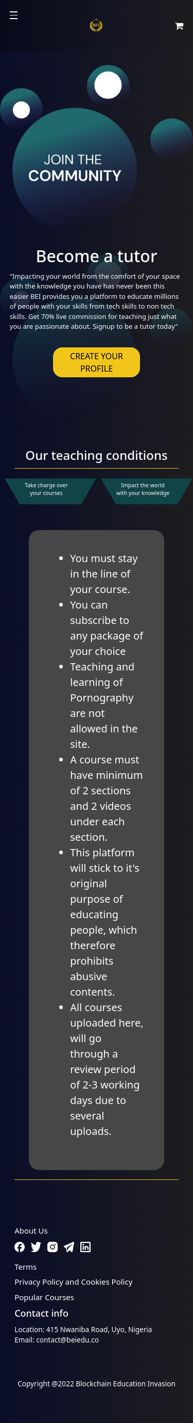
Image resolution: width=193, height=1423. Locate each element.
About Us (31, 1230)
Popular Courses (44, 1297)
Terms (25, 1266)
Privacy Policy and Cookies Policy (73, 1281)
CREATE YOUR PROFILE (96, 362)
